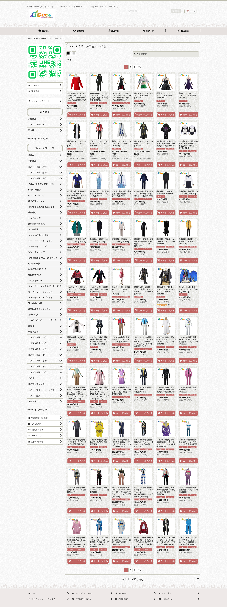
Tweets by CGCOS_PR (37, 138)
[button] (132, 578)
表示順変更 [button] (140, 54)
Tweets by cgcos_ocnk (38, 409)
